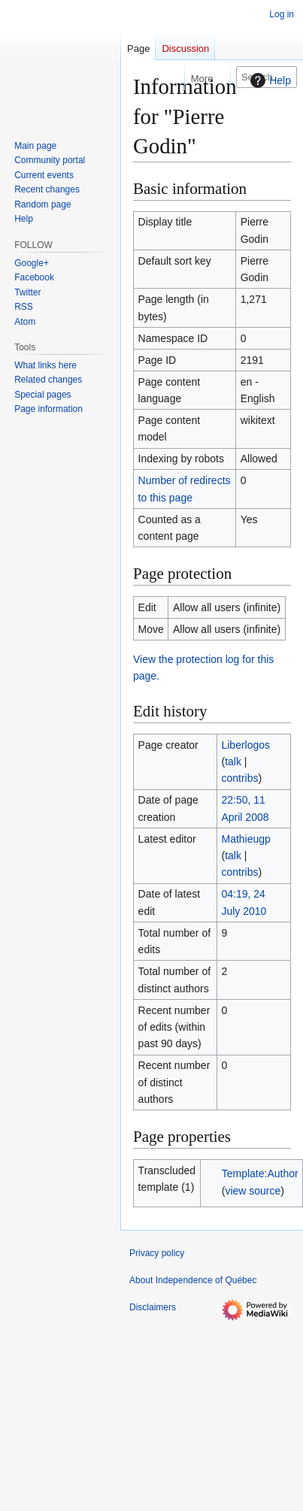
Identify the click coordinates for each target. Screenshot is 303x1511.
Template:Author (260, 1173)
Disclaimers (152, 1307)
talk (233, 762)
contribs (239, 778)
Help (269, 80)
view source (252, 1191)
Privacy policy (156, 1253)
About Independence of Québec (192, 1280)
